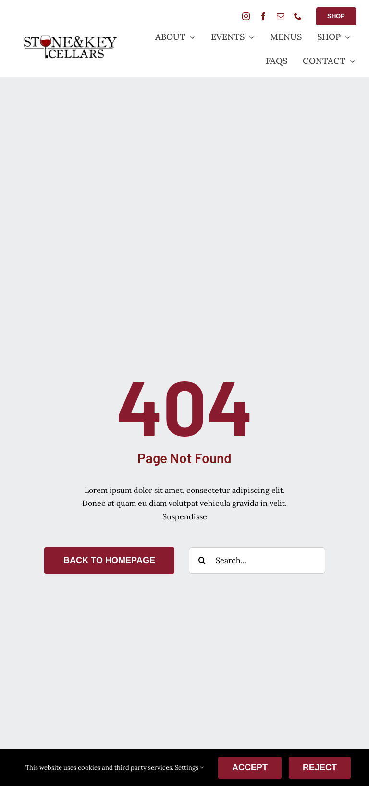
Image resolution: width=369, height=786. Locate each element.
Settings (189, 767)
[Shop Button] (336, 16)
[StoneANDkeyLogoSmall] (70, 38)
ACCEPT (250, 767)
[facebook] (263, 16)
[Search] (202, 560)
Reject (320, 767)
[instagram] (246, 16)
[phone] (298, 16)
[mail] (280, 16)
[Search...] (257, 560)
